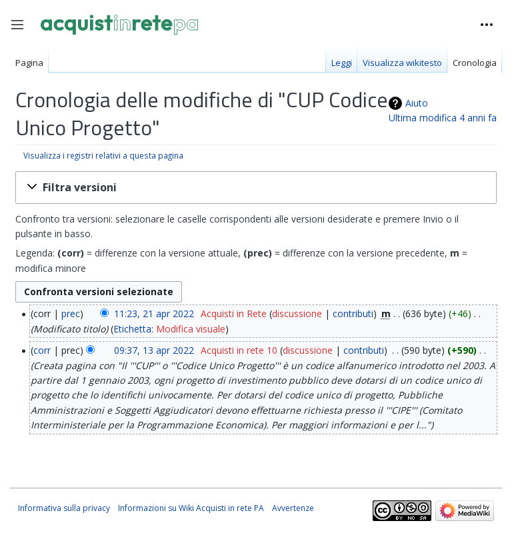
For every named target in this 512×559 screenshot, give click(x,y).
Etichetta (132, 328)
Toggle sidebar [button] (22, 31)
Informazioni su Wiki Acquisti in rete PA (191, 508)
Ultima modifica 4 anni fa (443, 117)
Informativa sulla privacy (64, 508)
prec (70, 313)
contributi (353, 313)
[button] (256, 188)
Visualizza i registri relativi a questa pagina (103, 155)
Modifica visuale (190, 328)
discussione (297, 313)
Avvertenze (293, 508)
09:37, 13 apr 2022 (154, 350)
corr (42, 350)
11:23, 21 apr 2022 (154, 313)
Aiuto (416, 103)
